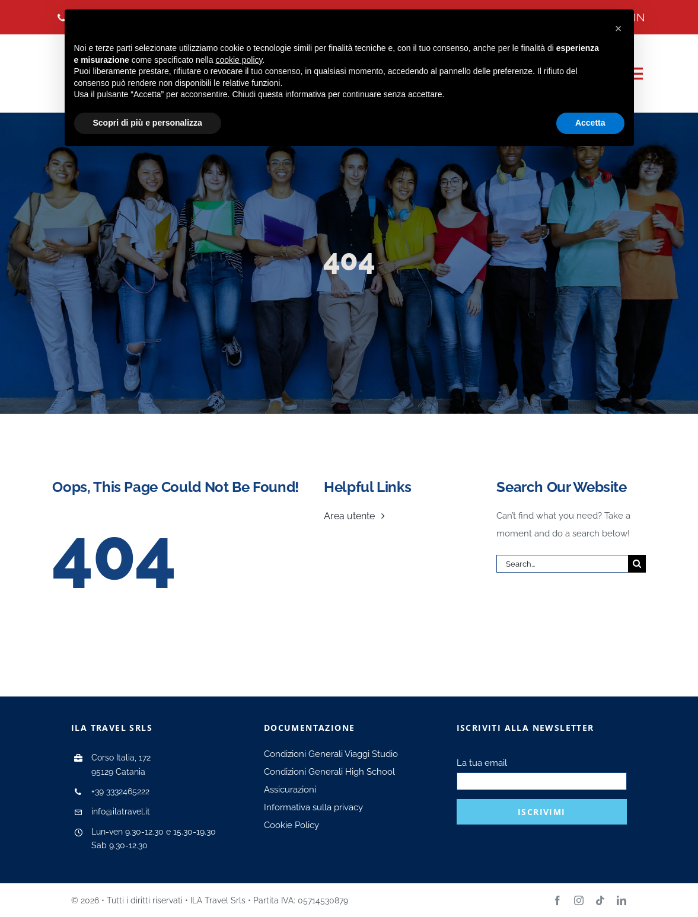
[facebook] (557, 900)
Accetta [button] (590, 122)
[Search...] (561, 564)
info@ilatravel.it (120, 811)
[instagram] (579, 900)
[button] (618, 28)
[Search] (637, 564)
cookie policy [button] (238, 60)
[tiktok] (600, 900)
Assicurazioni (290, 789)
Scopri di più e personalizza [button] (147, 122)
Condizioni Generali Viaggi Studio (331, 754)
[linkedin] (621, 900)
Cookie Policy (291, 825)
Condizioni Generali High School (329, 771)
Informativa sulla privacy (313, 807)
